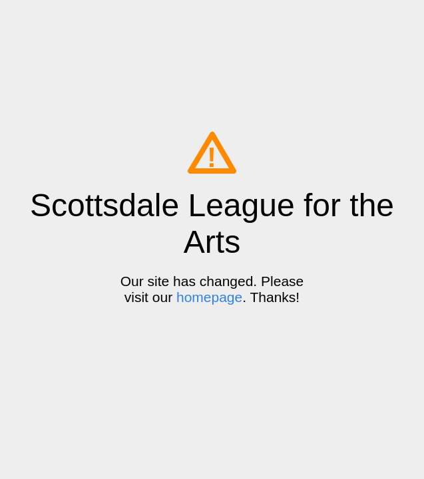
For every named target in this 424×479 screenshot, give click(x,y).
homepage (209, 297)
